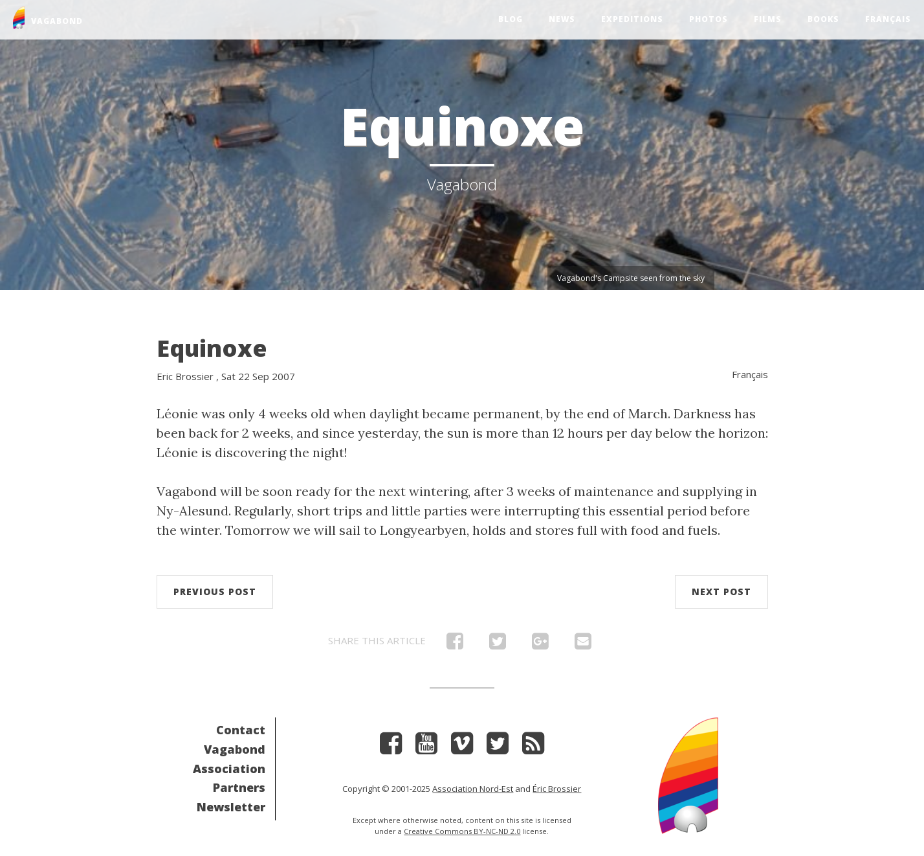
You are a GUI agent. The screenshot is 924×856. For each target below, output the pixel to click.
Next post (721, 591)
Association (229, 768)
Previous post (214, 591)
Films (768, 19)
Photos (708, 19)
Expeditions (632, 19)
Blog (510, 19)
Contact (240, 730)
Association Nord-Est (472, 788)
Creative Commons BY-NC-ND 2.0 (462, 831)
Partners (239, 787)
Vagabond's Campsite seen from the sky (631, 278)
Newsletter (231, 807)
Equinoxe (212, 348)
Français (888, 19)
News (562, 19)
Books (823, 19)
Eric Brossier (185, 376)
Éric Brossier (557, 788)
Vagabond (234, 749)
